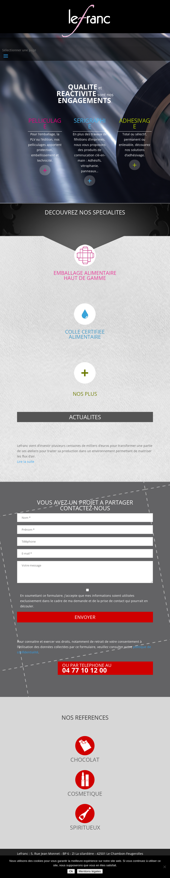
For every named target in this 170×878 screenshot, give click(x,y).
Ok (71, 871)
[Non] (164, 867)
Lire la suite (25, 461)
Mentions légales (90, 871)
